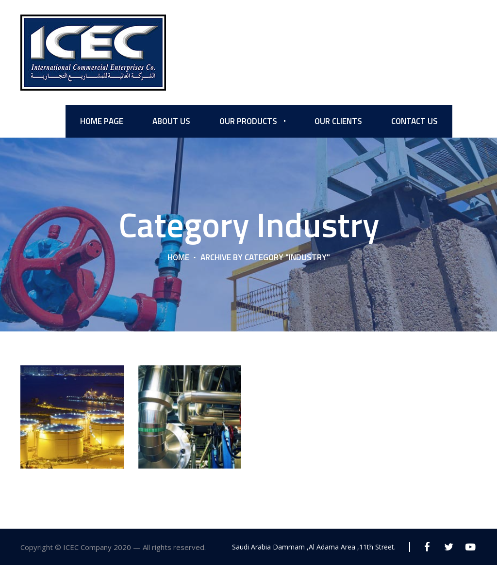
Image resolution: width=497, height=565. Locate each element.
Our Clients (338, 121)
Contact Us (414, 121)
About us (171, 121)
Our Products (248, 121)
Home (178, 257)
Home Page (101, 121)
